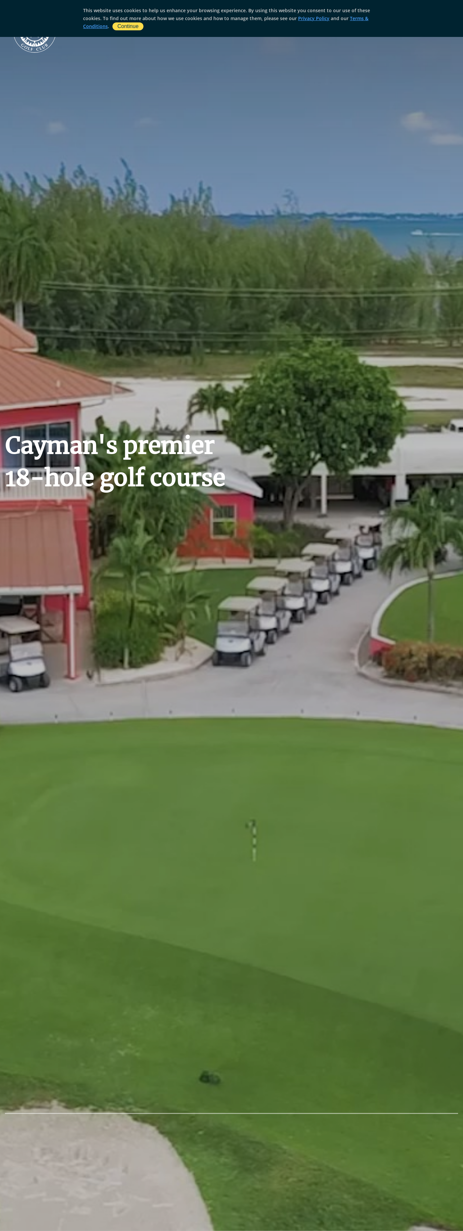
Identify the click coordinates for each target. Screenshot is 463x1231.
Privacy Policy (313, 18)
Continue (128, 26)
